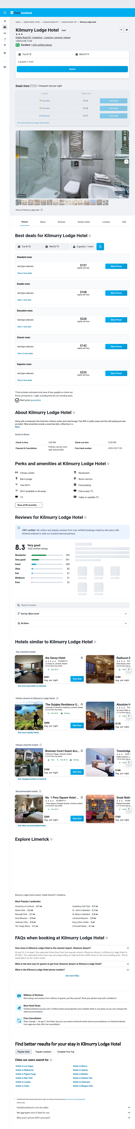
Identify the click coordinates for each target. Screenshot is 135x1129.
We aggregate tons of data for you (74, 1065)
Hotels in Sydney (80, 1023)
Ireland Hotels (29, 22)
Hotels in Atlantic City (82, 1031)
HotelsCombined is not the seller (74, 1060)
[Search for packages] (4, 39)
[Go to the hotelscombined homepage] (21, 12)
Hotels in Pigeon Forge (26, 1027)
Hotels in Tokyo (22, 1039)
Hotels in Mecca (80, 1019)
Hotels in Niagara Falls (83, 1039)
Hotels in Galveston (81, 1035)
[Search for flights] (4, 21)
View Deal (77, 679)
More (17, 427)
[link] (32, 686)
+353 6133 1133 (24, 41)
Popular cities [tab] (24, 1005)
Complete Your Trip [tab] (65, 1005)
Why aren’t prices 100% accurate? (74, 1070)
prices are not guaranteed (75, 1052)
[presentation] (41, 209)
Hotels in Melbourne (25, 1023)
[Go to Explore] (4, 45)
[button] (5, 12)
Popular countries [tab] (43, 1005)
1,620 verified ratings (41, 45)
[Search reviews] (74, 605)
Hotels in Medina (80, 1027)
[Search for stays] (4, 27)
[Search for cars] (4, 33)
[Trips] (4, 53)
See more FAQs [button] (72, 929)
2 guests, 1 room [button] (26, 61)
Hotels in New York (24, 1031)
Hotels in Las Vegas (24, 1019)
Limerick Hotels (49, 22)
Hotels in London (23, 1035)
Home (18, 22)
